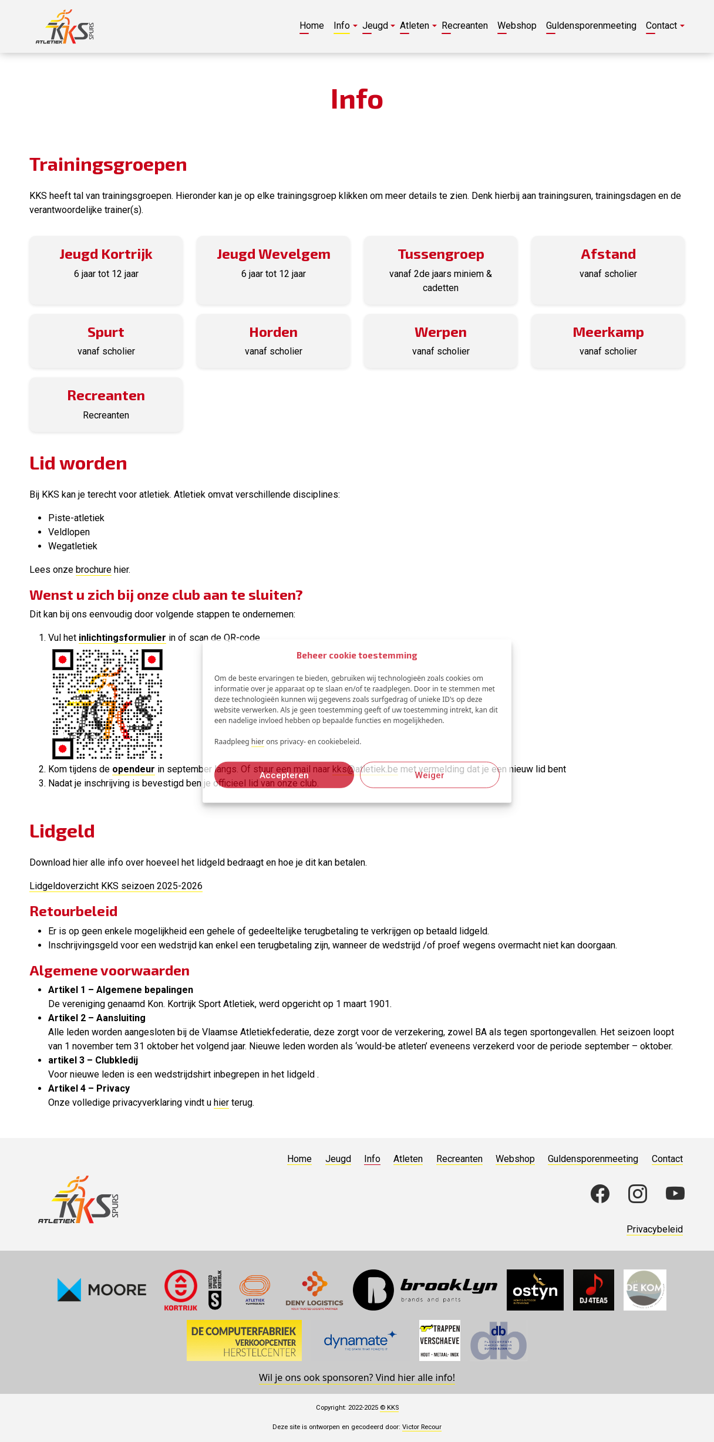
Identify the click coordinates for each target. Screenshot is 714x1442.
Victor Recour (422, 1427)
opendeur (133, 769)
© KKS (389, 1407)
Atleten (408, 1158)
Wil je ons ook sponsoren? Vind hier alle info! (357, 1377)
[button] (343, 26)
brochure (94, 569)
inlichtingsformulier (122, 637)
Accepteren (284, 774)
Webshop (515, 1158)
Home (299, 1158)
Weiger (429, 774)
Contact (667, 1158)
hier (257, 742)
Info (372, 1158)
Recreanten (459, 1158)
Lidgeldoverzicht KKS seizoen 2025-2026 (116, 885)
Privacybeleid (655, 1229)
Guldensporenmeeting (593, 1158)
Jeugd (338, 1158)
